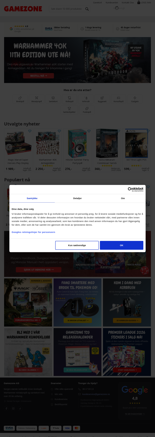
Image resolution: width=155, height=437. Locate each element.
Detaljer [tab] (77, 198)
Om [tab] (123, 198)
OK (121, 245)
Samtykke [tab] (32, 198)
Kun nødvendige (77, 245)
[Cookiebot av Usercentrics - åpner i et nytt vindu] (130, 189)
